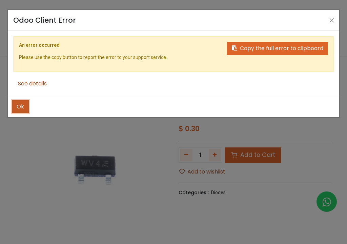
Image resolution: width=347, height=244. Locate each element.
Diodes (218, 192)
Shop (196, 86)
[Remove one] (186, 155)
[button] (297, 65)
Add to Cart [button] (253, 155)
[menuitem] (80, 65)
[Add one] (215, 155)
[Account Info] (327, 29)
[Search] (298, 29)
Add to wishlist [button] (202, 172)
